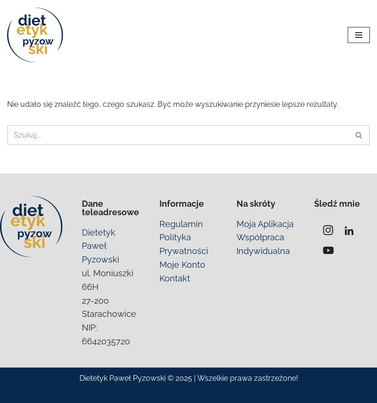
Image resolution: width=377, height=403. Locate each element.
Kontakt (174, 278)
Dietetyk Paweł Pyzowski (100, 246)
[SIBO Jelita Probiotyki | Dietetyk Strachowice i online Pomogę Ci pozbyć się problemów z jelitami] (35, 35)
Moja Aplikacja (265, 224)
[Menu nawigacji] (359, 35)
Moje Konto (182, 265)
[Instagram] (328, 232)
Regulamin (181, 224)
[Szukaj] (178, 135)
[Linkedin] (349, 232)
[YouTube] (328, 251)
